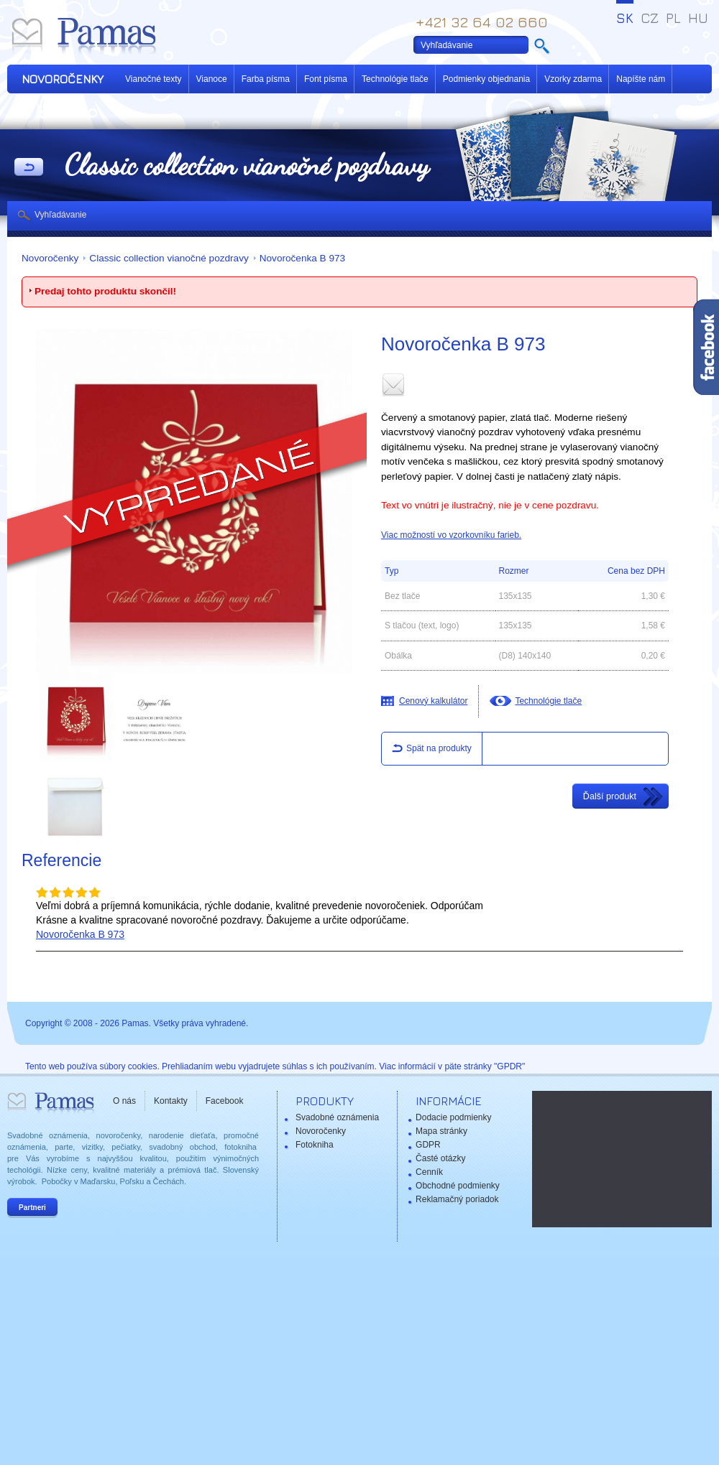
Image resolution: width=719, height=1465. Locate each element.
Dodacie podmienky (453, 1117)
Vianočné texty (153, 79)
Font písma (325, 79)
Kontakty (171, 1101)
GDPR (428, 1145)
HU (698, 18)
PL (673, 18)
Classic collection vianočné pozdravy (168, 258)
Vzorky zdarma (573, 79)
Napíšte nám (640, 79)
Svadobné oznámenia (337, 1117)
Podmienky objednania (486, 79)
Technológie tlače (395, 79)
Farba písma (266, 79)
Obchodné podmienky (458, 1186)
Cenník (429, 1172)
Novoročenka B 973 (302, 258)
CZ (650, 18)
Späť (28, 168)
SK (624, 18)
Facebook (225, 1101)
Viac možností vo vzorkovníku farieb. (451, 535)
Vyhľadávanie (60, 215)
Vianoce (211, 79)
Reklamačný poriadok (457, 1199)
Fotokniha (315, 1145)
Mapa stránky (441, 1131)
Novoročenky (50, 258)
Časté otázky (440, 1158)
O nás (124, 1101)
